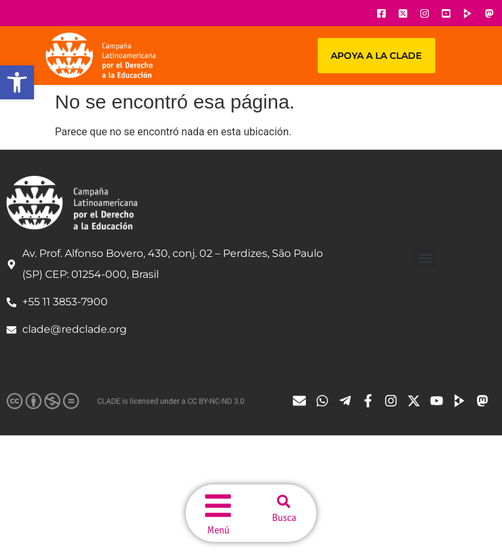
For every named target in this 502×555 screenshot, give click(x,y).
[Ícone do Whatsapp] (325, 400)
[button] (17, 82)
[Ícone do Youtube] (446, 13)
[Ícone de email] (302, 400)
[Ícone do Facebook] (381, 13)
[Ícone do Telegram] (348, 400)
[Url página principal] (101, 55)
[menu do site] (218, 504)
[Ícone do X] (402, 13)
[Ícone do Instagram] (424, 13)
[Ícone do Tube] (463, 400)
